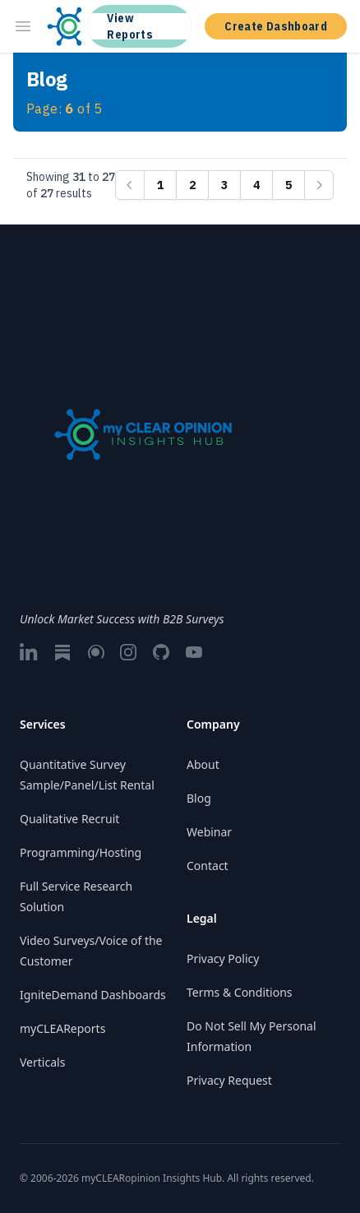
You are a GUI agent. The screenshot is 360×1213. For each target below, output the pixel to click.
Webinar (209, 832)
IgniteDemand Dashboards (93, 994)
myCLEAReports (62, 1028)
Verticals (42, 1062)
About (203, 764)
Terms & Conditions (240, 992)
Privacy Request (229, 1080)
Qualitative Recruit (69, 818)
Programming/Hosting (80, 852)
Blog (199, 798)
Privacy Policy (223, 958)
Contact (207, 865)
